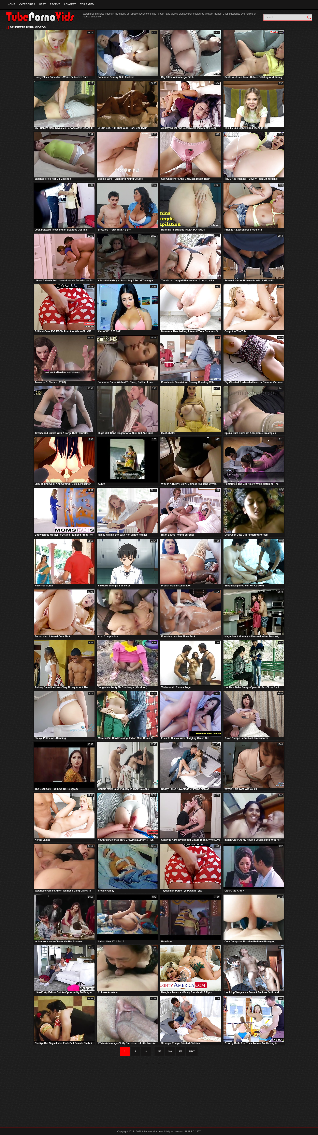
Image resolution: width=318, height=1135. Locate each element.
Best (42, 4)
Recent (55, 4)
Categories (27, 4)
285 (159, 1051)
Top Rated (87, 4)
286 (170, 1051)
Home (11, 4)
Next (192, 1051)
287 (180, 1051)
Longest (70, 4)
